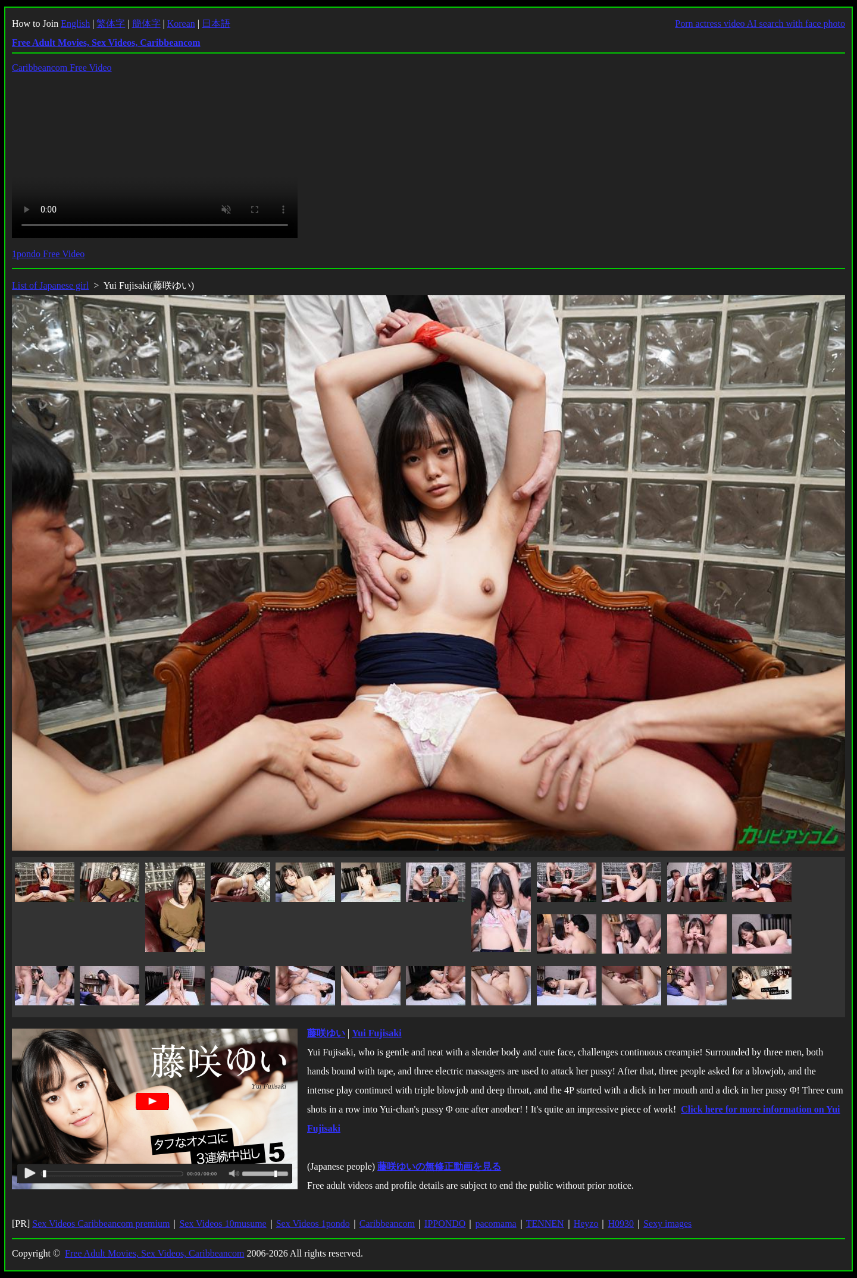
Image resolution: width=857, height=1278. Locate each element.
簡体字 (146, 23)
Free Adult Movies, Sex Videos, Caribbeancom (154, 1253)
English (75, 23)
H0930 (621, 1223)
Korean (181, 23)
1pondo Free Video (48, 254)
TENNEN (545, 1223)
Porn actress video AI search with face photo (760, 23)
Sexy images (667, 1223)
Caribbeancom (387, 1223)
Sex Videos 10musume (222, 1223)
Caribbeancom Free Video (62, 68)
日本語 (216, 23)
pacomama (495, 1223)
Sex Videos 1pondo (313, 1223)
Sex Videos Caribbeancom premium (101, 1223)
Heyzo (586, 1223)
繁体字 (110, 23)
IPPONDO (444, 1223)
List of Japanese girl (50, 285)
